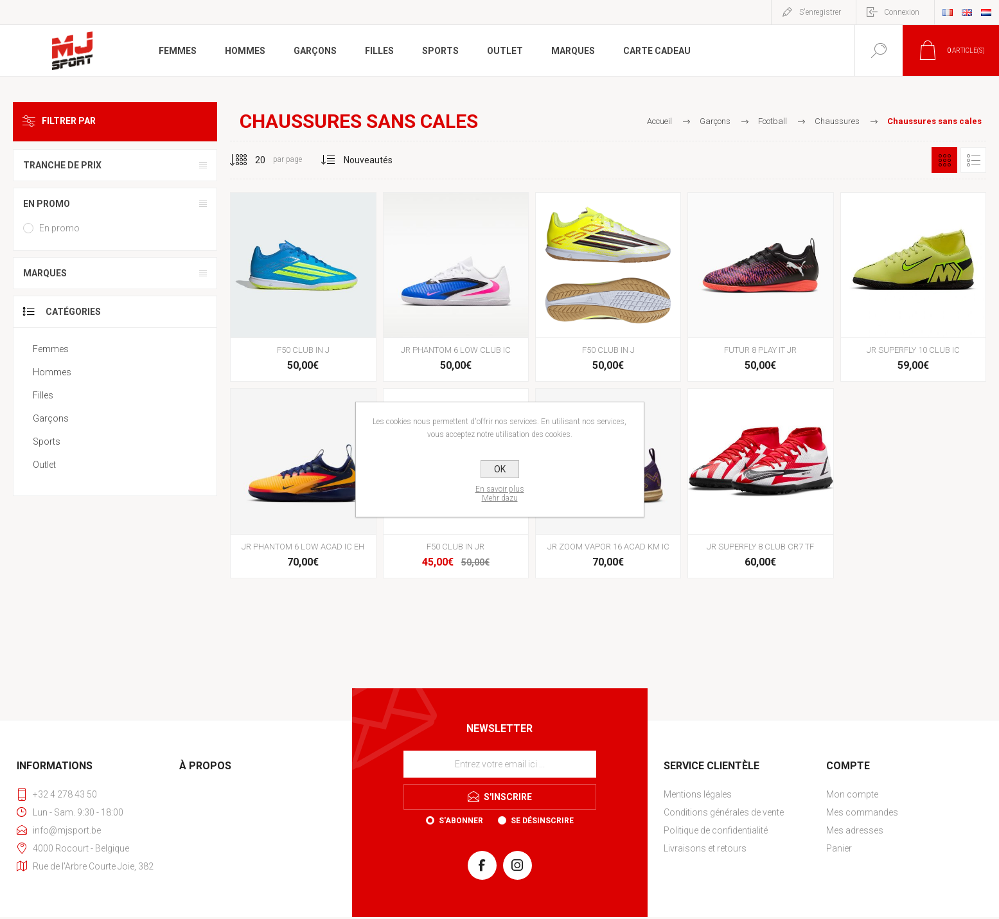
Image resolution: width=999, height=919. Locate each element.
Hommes (52, 372)
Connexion (901, 12)
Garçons (51, 418)
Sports (46, 441)
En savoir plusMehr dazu (499, 494)
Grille (944, 160)
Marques (45, 273)
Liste (973, 160)
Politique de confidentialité (716, 830)
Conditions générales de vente (724, 812)
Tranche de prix (62, 165)
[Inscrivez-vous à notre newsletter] (499, 764)
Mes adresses (854, 830)
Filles (43, 395)
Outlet (44, 465)
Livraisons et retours (705, 848)
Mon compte (852, 794)
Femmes (51, 349)
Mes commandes (862, 812)
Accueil (659, 121)
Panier (839, 848)
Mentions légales (698, 794)
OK (500, 469)
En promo (46, 204)
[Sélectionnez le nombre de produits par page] (250, 160)
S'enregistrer (820, 12)
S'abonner (461, 820)
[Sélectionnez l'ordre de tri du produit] (368, 160)
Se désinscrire (542, 820)
